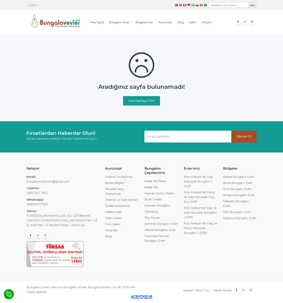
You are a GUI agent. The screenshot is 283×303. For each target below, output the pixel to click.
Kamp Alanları (222, 290)
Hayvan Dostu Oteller (159, 193)
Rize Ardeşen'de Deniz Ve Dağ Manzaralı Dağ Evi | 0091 (199, 197)
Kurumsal (165, 22)
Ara (252, 5)
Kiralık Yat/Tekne (155, 181)
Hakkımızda (113, 212)
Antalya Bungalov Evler (239, 195)
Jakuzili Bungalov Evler (160, 230)
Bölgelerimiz (144, 22)
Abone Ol (243, 136)
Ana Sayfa (97, 22)
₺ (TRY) (33, 5)
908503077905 (37, 204)
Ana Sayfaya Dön (141, 101)
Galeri (192, 22)
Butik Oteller (153, 199)
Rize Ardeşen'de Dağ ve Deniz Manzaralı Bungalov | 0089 (200, 228)
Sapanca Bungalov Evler (239, 218)
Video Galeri (113, 218)
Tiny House (152, 217)
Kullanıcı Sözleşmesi (118, 177)
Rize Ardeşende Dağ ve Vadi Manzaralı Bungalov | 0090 (200, 212)
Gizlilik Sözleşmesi (117, 206)
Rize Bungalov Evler (237, 212)
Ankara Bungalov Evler (238, 177)
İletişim (207, 22)
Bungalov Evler (119, 22)
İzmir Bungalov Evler (237, 189)
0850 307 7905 (37, 193)
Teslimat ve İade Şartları (121, 200)
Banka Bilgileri (114, 183)
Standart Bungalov (157, 205)
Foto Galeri (112, 224)
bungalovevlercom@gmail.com (48, 181)
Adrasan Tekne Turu (196, 290)
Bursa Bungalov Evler (238, 183)
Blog (180, 22)
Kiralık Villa (151, 187)
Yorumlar (111, 230)
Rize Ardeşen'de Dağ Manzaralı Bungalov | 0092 (198, 181)
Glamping (151, 211)
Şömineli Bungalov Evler (161, 224)
